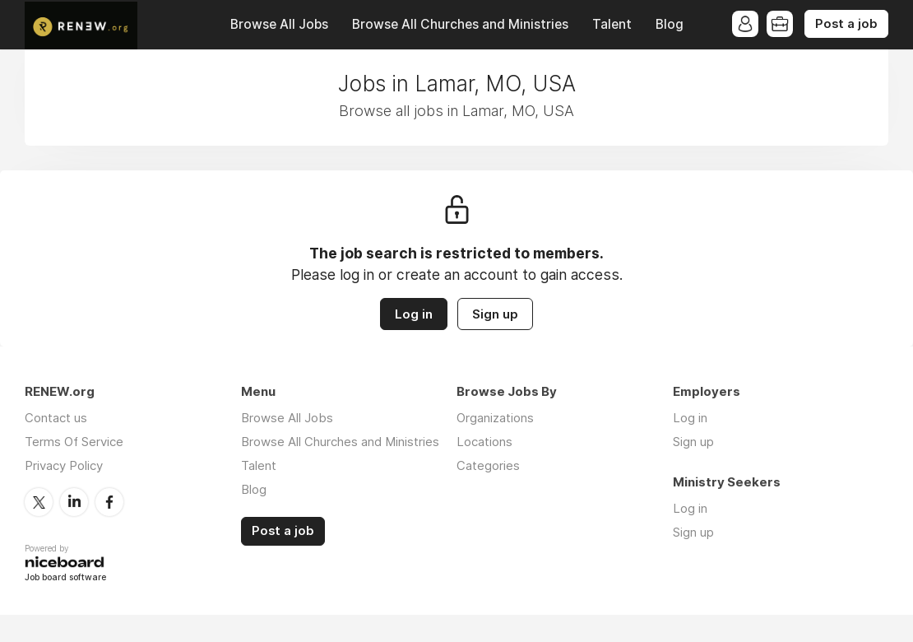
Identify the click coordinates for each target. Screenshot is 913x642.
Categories (488, 465)
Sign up (495, 314)
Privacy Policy (64, 465)
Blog (670, 24)
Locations (484, 441)
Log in (414, 314)
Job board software (65, 578)
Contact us (56, 418)
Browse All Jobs (279, 24)
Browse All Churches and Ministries (460, 24)
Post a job (846, 23)
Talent (612, 24)
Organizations (495, 418)
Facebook (109, 502)
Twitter (39, 502)
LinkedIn (74, 502)
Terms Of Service (74, 441)
